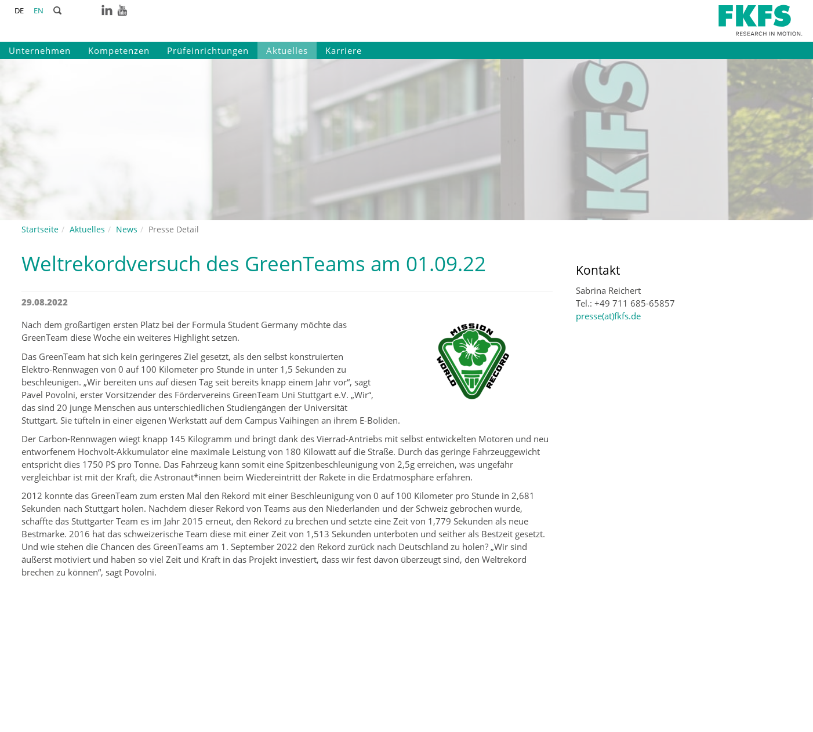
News (126, 229)
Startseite (40, 229)
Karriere (343, 50)
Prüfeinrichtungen (208, 50)
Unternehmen (40, 50)
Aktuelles (287, 50)
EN (38, 10)
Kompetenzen (119, 50)
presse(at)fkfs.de (608, 316)
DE (19, 10)
